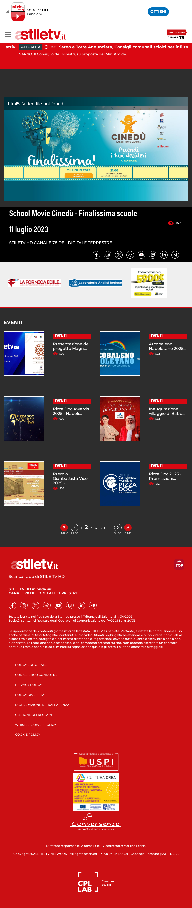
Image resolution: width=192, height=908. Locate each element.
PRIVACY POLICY (28, 685)
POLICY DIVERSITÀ (29, 695)
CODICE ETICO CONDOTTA (36, 675)
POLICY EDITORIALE (31, 665)
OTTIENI (158, 11)
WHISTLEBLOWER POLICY (35, 724)
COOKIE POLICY (27, 734)
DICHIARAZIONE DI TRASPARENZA (42, 705)
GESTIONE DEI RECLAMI (33, 715)
